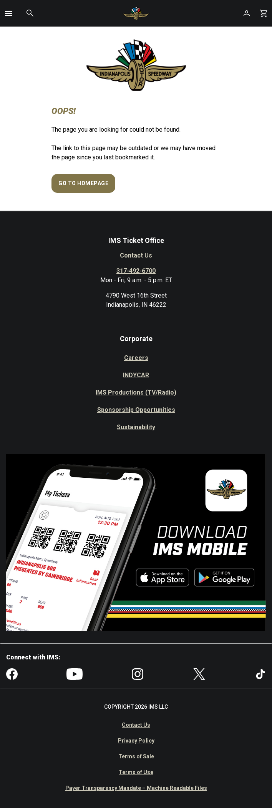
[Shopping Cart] (263, 13)
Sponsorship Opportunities (136, 409)
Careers (136, 357)
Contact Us (136, 255)
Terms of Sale (136, 756)
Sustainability (136, 427)
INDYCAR (136, 375)
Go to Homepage (83, 183)
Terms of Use (136, 772)
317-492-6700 (136, 270)
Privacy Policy (136, 741)
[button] (8, 13)
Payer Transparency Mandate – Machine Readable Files (136, 788)
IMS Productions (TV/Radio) (136, 392)
